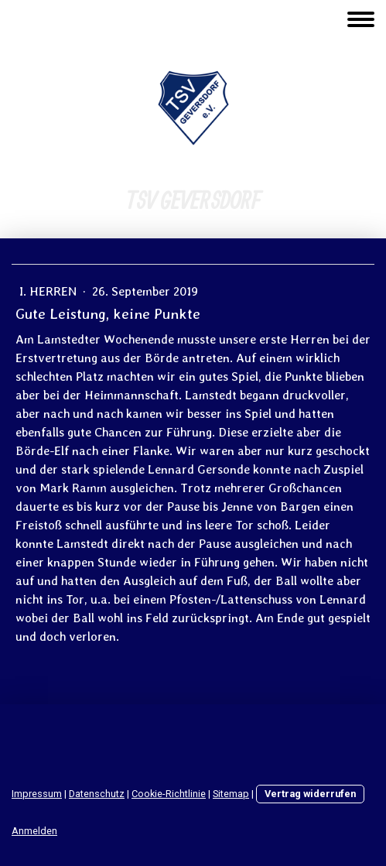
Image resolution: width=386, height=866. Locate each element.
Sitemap (231, 793)
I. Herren (49, 291)
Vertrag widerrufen (310, 793)
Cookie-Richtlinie (169, 793)
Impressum (37, 793)
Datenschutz (97, 793)
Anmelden (34, 831)
